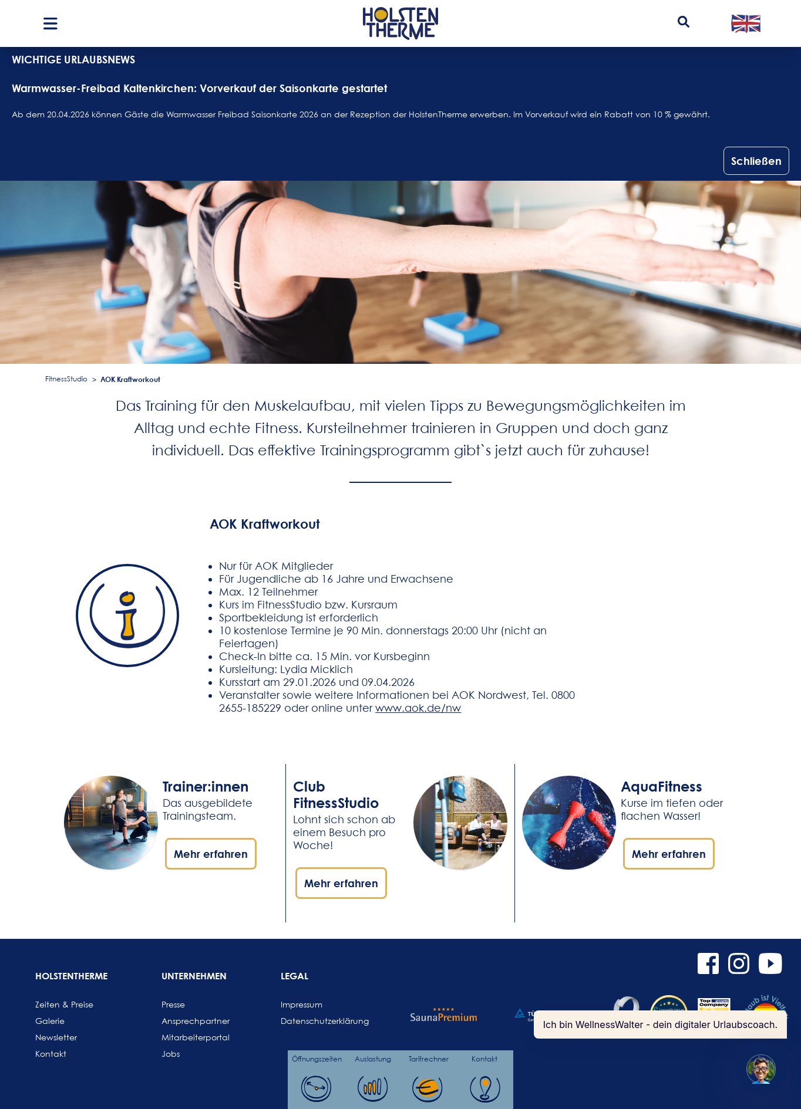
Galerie (50, 1021)
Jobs (170, 1054)
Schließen (756, 160)
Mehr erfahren (211, 853)
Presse (173, 1004)
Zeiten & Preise (63, 1004)
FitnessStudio (66, 378)
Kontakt (50, 1054)
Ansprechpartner (189, 1021)
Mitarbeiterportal (189, 1037)
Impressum (301, 1004)
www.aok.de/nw (418, 708)
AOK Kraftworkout (130, 379)
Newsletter (56, 1037)
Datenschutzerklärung (309, 1021)
